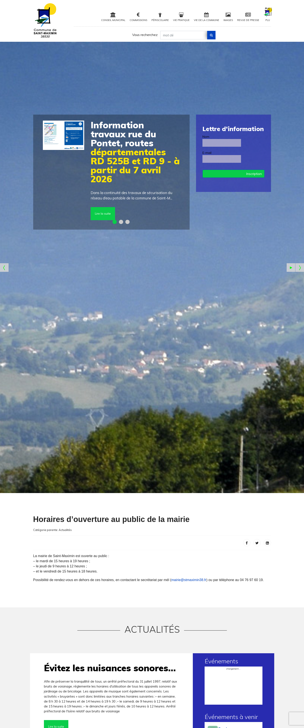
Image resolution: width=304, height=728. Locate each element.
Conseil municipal (113, 17)
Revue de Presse (248, 17)
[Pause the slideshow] (291, 267)
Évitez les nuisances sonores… (110, 668)
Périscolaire (160, 17)
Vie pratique (181, 17)
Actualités (65, 530)
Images (228, 17)
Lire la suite (103, 213)
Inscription (254, 174)
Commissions (138, 17)
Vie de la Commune (206, 17)
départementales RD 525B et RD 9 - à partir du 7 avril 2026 (135, 152)
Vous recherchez (145, 35)
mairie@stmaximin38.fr (188, 580)
